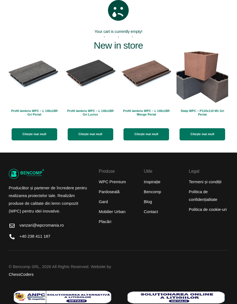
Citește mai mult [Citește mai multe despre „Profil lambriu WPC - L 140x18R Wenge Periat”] (147, 134)
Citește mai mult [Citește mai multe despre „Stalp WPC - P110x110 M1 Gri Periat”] (203, 134)
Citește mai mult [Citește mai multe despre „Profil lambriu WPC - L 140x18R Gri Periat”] (34, 134)
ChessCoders (21, 274)
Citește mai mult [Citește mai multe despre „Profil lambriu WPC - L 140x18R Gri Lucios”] (90, 134)
